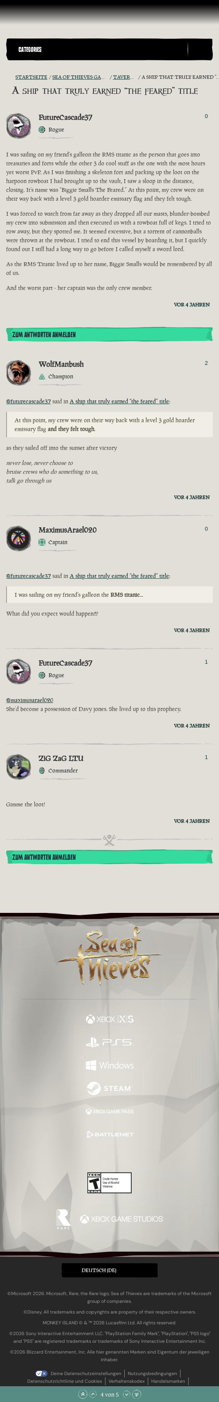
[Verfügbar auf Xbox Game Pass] (109, 1112)
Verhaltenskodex (127, 1381)
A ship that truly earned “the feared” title (119, 401)
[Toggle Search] (200, 49)
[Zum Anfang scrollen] (82, 1394)
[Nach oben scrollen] (93, 1394)
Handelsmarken (168, 1381)
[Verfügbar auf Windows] (109, 1066)
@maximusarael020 (29, 700)
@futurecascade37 (28, 401)
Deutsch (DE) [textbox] (99, 1270)
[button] (101, 49)
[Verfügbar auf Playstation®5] (109, 1043)
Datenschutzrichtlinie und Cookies (64, 1381)
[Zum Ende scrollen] (136, 1394)
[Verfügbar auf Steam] (109, 1089)
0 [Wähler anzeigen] (206, 116)
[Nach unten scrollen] (126, 1394)
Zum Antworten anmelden (44, 335)
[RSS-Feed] (10, 77)
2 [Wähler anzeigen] (206, 363)
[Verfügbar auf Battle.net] (109, 1135)
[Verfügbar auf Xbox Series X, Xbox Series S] (109, 1020)
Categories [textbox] (30, 49)
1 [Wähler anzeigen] (206, 662)
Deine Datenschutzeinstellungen (86, 1373)
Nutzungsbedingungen (152, 1373)
